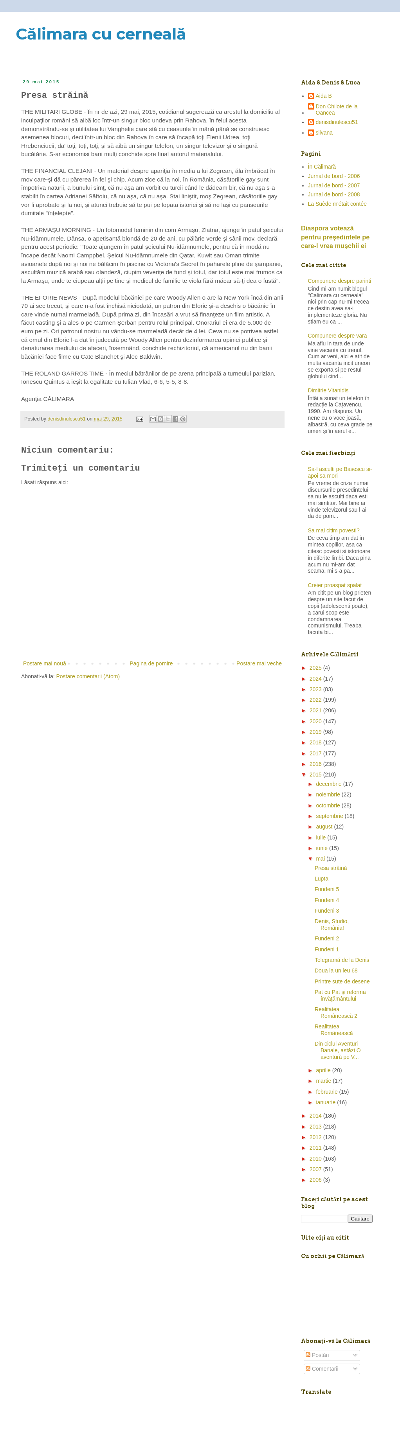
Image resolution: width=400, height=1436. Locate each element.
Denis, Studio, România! (332, 924)
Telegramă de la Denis (342, 960)
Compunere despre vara (337, 335)
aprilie (324, 1070)
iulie (321, 837)
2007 (316, 1169)
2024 (316, 679)
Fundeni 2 (327, 938)
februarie (327, 1092)
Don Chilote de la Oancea (337, 109)
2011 (316, 1148)
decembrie (329, 784)
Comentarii (322, 1369)
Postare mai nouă (44, 663)
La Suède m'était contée (337, 204)
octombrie (328, 805)
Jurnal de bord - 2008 (334, 194)
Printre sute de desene (342, 981)
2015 (316, 774)
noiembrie (328, 794)
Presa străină (331, 868)
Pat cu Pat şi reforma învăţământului (340, 995)
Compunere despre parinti (339, 281)
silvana (324, 132)
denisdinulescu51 (337, 122)
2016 (316, 764)
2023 (316, 689)
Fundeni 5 (327, 889)
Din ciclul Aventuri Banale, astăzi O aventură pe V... (338, 1050)
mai (321, 858)
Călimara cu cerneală (101, 33)
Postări (317, 1355)
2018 (316, 742)
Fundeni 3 (327, 911)
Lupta (321, 878)
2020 (316, 721)
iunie (322, 848)
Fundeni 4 (327, 900)
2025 (316, 668)
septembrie (330, 816)
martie (324, 1081)
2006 (316, 1180)
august (325, 826)
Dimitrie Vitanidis (328, 390)
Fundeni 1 (327, 949)
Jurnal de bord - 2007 (334, 185)
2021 (316, 710)
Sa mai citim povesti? (334, 530)
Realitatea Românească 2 (336, 1012)
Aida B (324, 96)
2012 (316, 1137)
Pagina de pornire (151, 663)
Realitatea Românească (334, 1029)
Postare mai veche (259, 663)
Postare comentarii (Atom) (88, 676)
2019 (316, 732)
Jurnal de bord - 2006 (334, 176)
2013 (316, 1126)
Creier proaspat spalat (335, 585)
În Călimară (322, 167)
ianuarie (326, 1102)
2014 (316, 1115)
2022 (316, 700)
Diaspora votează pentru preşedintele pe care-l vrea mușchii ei (335, 237)
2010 (316, 1159)
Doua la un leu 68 (336, 970)
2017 (316, 753)
